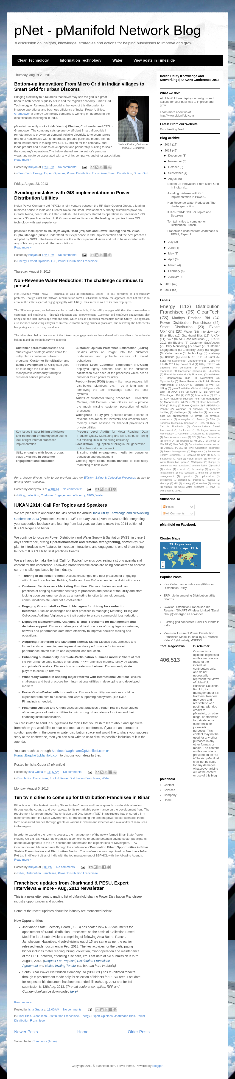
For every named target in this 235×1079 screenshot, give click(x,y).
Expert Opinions (54, 173)
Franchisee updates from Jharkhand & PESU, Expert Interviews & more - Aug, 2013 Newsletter (71, 885)
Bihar (20, 873)
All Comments (174, 513)
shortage (164, 483)
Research (191, 455)
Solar (163, 360)
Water (117, 60)
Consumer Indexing (190, 370)
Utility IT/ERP (207, 364)
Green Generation (210, 437)
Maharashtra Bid (174, 401)
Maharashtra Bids (178, 377)
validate (168, 487)
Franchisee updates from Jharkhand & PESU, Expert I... (192, 232)
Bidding (178, 342)
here (73, 991)
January (174, 276)
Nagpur (215, 349)
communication (200, 465)
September (176, 173)
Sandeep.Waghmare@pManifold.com (78, 751)
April (171, 259)
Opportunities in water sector (204, 444)
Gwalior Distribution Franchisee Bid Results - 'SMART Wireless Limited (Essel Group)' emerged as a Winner (191, 610)
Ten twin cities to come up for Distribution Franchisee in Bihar (82, 797)
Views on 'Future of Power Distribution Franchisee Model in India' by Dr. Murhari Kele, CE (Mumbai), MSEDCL (191, 636)
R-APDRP (210, 405)
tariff (162, 391)
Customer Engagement (56, 495)
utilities (169, 357)
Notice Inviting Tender (60, 966)
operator (187, 476)
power (197, 346)
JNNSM (185, 356)
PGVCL (179, 448)
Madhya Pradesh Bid (191, 318)
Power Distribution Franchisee (87, 173)
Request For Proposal (59, 961)
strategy (187, 483)
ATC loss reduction (191, 339)
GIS (53, 261)
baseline (165, 367)
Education (214, 370)
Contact (169, 785)
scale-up (214, 353)
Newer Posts (26, 1032)
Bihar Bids (24, 1016)
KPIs (217, 395)
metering (203, 472)
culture (167, 469)
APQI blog (177, 391)
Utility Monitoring (176, 346)
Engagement (213, 433)
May (171, 253)
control (216, 465)
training (216, 483)
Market (212, 441)
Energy (37, 173)
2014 (168, 144)
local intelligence (205, 388)
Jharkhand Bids (124, 1016)
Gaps (212, 360)
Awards (200, 419)
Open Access (207, 401)
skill (176, 483)
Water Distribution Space (173, 462)
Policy (173, 405)
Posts (168, 506)
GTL (194, 437)
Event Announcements (175, 437)
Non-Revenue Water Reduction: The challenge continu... (191, 204)
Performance (173, 353)
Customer (183, 433)
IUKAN (54, 778)
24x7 (169, 339)
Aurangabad (184, 419)
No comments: (68, 167)
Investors (184, 441)
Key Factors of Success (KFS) (182, 398)
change (212, 462)
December (175, 155)
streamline (201, 483)
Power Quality (190, 405)
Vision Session (195, 458)
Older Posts (139, 1032)
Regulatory (197, 451)
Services (169, 790)
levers (198, 415)
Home (83, 1032)
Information (202, 395)
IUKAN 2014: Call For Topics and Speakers (60, 505)
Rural (211, 356)
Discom (197, 433)
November (175, 161)
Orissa (167, 448)
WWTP (212, 458)
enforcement (180, 415)
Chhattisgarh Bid (170, 395)
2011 (168, 289)
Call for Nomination (172, 426)
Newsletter (206, 377)
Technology (195, 353)
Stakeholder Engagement (187, 360)
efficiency (79, 495)
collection (33, 495)
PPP (199, 356)
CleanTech (24, 173)
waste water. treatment (191, 487)
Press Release (188, 381)
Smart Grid (141, 173)
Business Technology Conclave (177, 423)
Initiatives (214, 374)
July (171, 241)
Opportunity (167, 381)
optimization (207, 476)
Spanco (199, 384)
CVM (212, 423)
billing (21, 495)
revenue (211, 480)
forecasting (198, 469)
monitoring (166, 370)
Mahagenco (213, 398)
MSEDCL (199, 441)
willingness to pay (169, 490)
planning (182, 480)
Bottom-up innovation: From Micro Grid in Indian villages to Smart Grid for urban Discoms (79, 86)
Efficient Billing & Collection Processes (110, 477)
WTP (212, 384)
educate (181, 469)
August (173, 178)
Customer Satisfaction (205, 342)
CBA (202, 423)
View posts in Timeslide (154, 60)
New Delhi (178, 444)
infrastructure (167, 472)
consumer (186, 367)
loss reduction (186, 472)
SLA (213, 455)
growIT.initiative (181, 388)
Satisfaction (166, 458)
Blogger (157, 1066)
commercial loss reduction (174, 465)
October (174, 167)
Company (170, 795)
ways (212, 487)
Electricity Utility (193, 349)
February (174, 271)
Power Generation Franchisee (204, 448)
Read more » (22, 159)
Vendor (164, 408)
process (197, 480)
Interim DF (169, 441)
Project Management (175, 451)
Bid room (209, 391)
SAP (203, 455)
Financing (197, 374)
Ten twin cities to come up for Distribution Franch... (186, 223)
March (172, 265)
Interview (207, 331)
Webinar (181, 408)
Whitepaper (197, 462)
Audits (193, 391)
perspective (166, 480)
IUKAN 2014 (167, 364)
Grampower (22, 113)
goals (212, 469)
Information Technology (80, 60)
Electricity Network (175, 374)
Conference (185, 430)
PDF (162, 405)
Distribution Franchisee (32, 778)
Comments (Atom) (45, 1041)
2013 (168, 150)
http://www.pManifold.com (177, 115)
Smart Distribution (120, 173)
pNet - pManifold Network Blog (107, 30)
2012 (168, 284)
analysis (197, 408)
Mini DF (164, 444)
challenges (180, 412)
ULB (179, 458)
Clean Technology (33, 60)
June (172, 247)
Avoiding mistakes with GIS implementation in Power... (186, 195)
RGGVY (184, 384)
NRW (90, 495)
